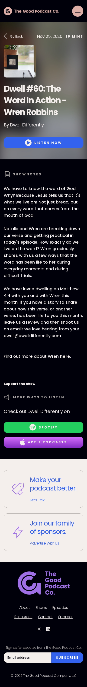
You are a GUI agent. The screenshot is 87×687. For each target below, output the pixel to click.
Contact (45, 617)
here (65, 356)
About (24, 608)
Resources (23, 617)
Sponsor (65, 617)
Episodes (60, 608)
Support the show (19, 383)
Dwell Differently (27, 125)
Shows (41, 608)
